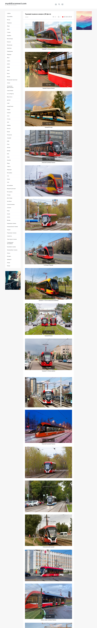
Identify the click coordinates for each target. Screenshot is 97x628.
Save (50, 45)
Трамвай (26, 16)
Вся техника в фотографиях (15, 4)
